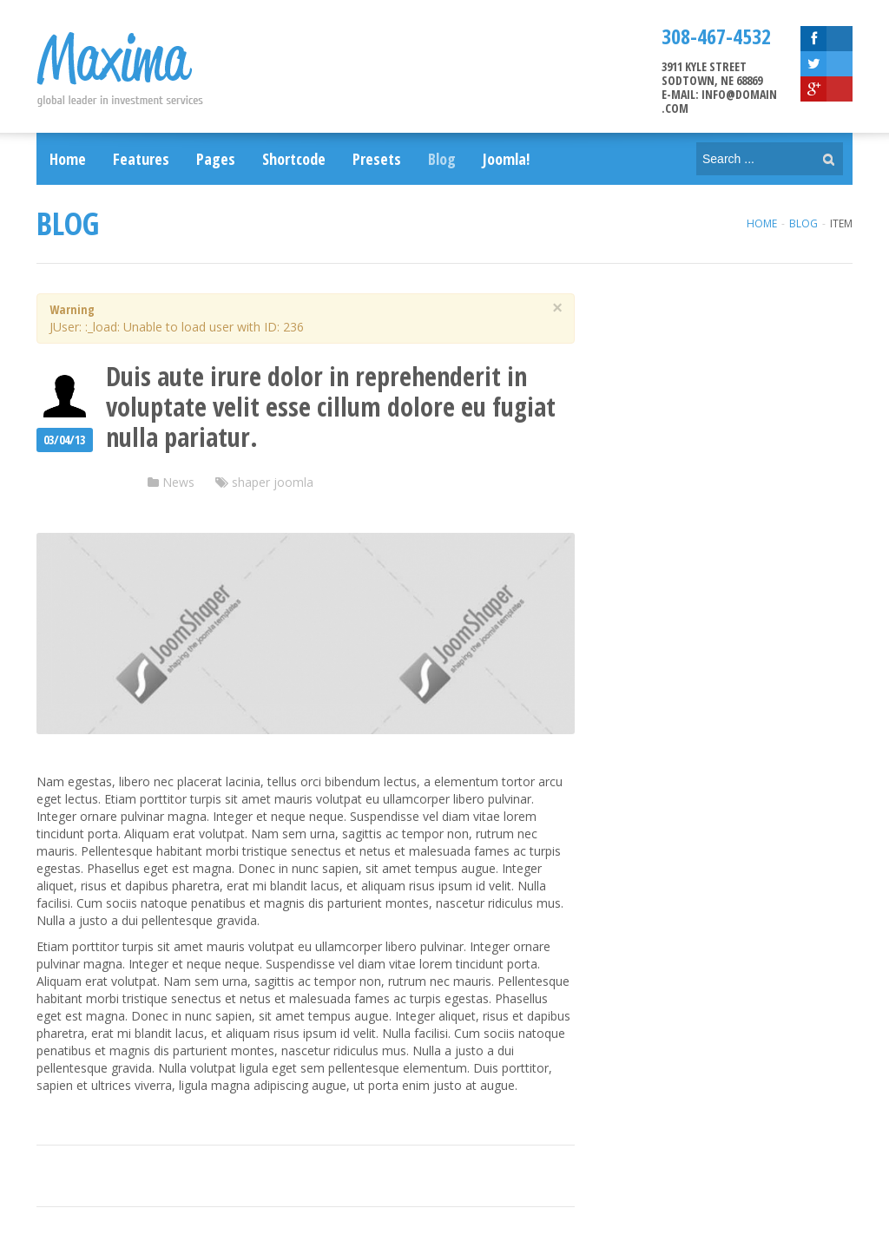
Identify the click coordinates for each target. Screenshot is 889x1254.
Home (762, 223)
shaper (251, 482)
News (178, 482)
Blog (803, 223)
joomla (293, 482)
